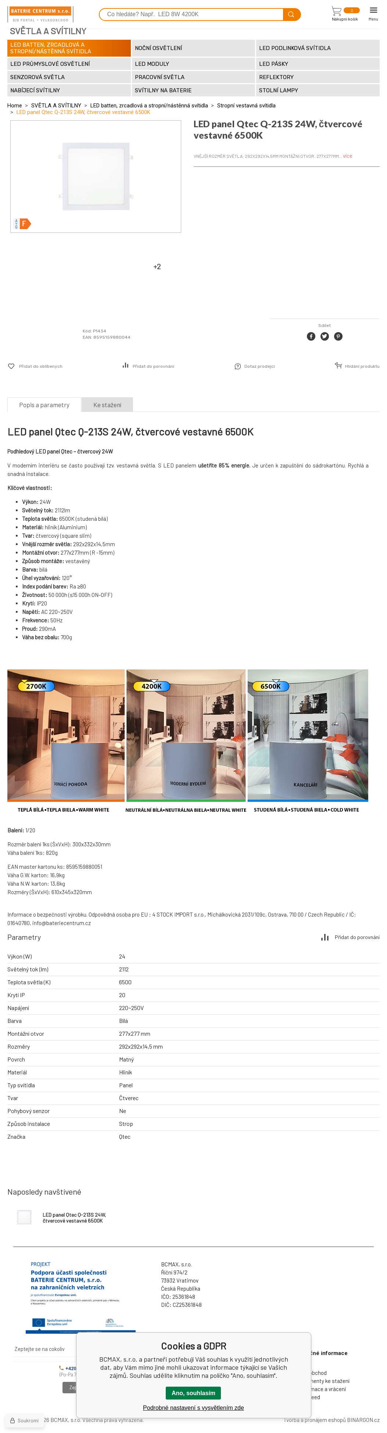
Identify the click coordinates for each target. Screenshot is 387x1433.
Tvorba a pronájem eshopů (314, 1419)
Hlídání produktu (362, 366)
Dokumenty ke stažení (323, 1380)
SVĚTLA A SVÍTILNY (56, 105)
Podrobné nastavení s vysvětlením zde (193, 1408)
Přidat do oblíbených (40, 366)
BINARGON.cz (363, 1419)
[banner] (40, 14)
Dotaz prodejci (259, 366)
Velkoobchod (312, 1372)
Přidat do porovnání (153, 366)
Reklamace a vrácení (321, 1389)
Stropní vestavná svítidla (246, 105)
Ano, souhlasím (193, 1393)
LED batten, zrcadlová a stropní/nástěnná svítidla (149, 105)
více (347, 155)
